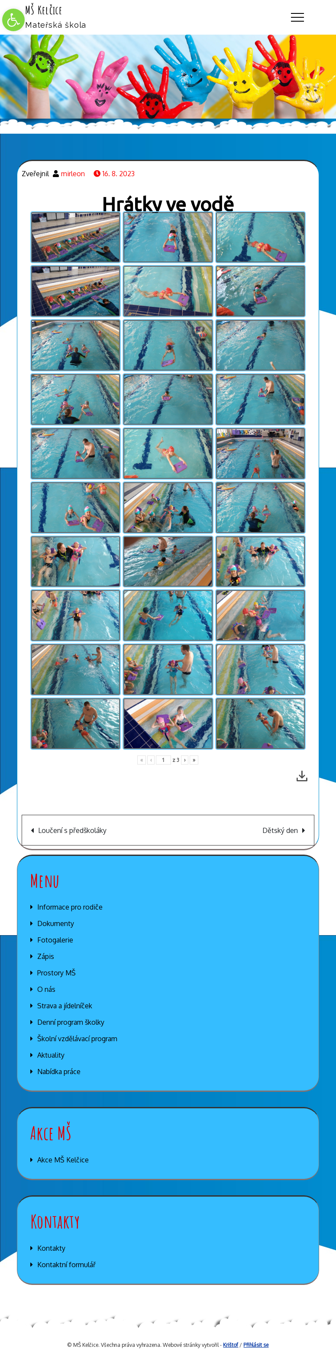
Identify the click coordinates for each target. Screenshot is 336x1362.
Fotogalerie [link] (55, 940)
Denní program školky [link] (70, 1022)
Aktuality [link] (51, 1055)
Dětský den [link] (280, 830)
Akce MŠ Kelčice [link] (63, 1159)
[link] (13, 20)
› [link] (184, 760)
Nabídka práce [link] (59, 1071)
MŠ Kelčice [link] (44, 10)
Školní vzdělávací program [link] (77, 1038)
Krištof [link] (230, 1345)
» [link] (194, 760)
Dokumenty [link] (55, 923)
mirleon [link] (73, 173)
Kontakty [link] (51, 1248)
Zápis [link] (45, 956)
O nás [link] (46, 989)
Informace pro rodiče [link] (70, 907)
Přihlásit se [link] (255, 1345)
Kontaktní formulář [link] (66, 1264)
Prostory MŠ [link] (56, 972)
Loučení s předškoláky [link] (72, 830)
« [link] (141, 760)
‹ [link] (151, 760)
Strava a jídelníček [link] (64, 1005)
